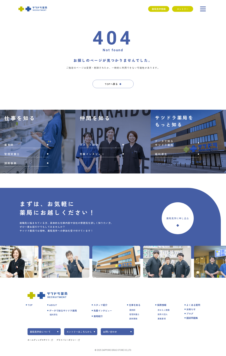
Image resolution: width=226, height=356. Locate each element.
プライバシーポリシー (66, 339)
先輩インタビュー (103, 310)
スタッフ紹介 (100, 305)
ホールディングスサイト (39, 339)
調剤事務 (133, 318)
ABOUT (53, 305)
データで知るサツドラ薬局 (63, 310)
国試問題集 (192, 318)
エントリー (182, 9)
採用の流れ (163, 314)
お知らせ (191, 309)
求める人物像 (164, 309)
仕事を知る (134, 305)
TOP (30, 305)
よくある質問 (193, 305)
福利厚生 (54, 314)
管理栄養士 (134, 314)
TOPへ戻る (111, 84)
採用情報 (161, 305)
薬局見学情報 (159, 9)
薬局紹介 (98, 316)
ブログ (189, 313)
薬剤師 (132, 309)
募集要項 (162, 318)
